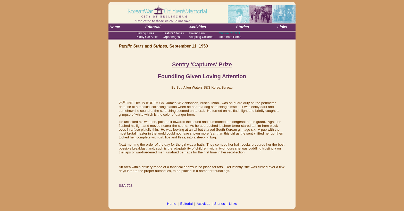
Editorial (186, 204)
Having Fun (197, 33)
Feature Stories (173, 33)
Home (171, 204)
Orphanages (171, 37)
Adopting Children (201, 37)
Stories (219, 204)
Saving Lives (145, 33)
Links (233, 204)
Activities (203, 204)
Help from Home (230, 37)
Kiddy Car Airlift (147, 37)
